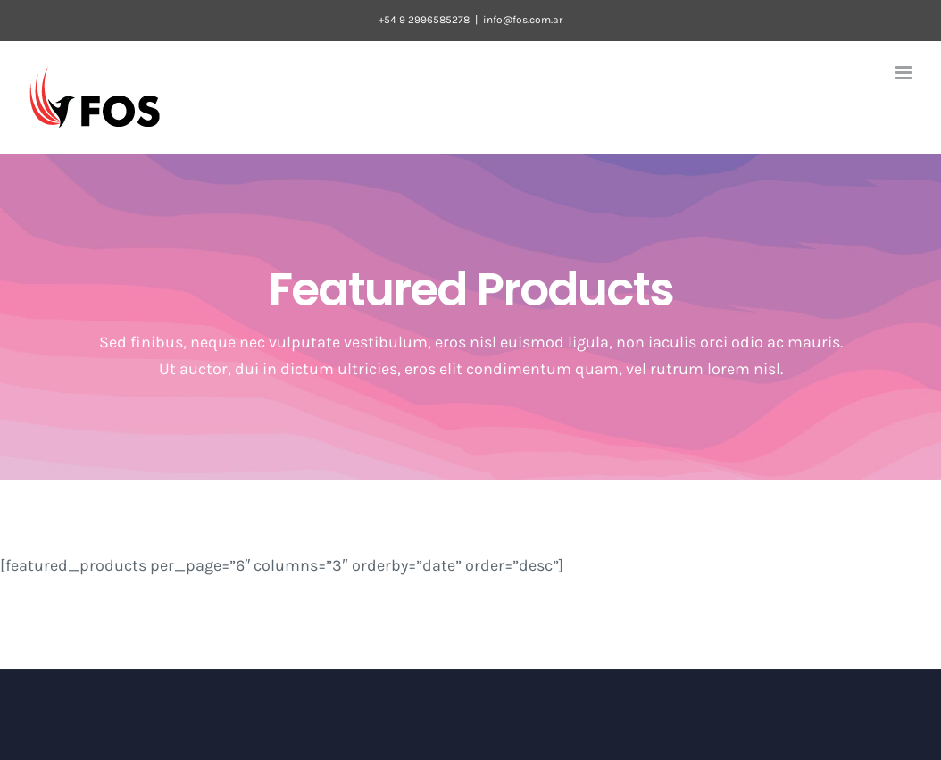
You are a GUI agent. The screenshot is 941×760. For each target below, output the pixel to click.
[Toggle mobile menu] (904, 72)
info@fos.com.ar (522, 19)
